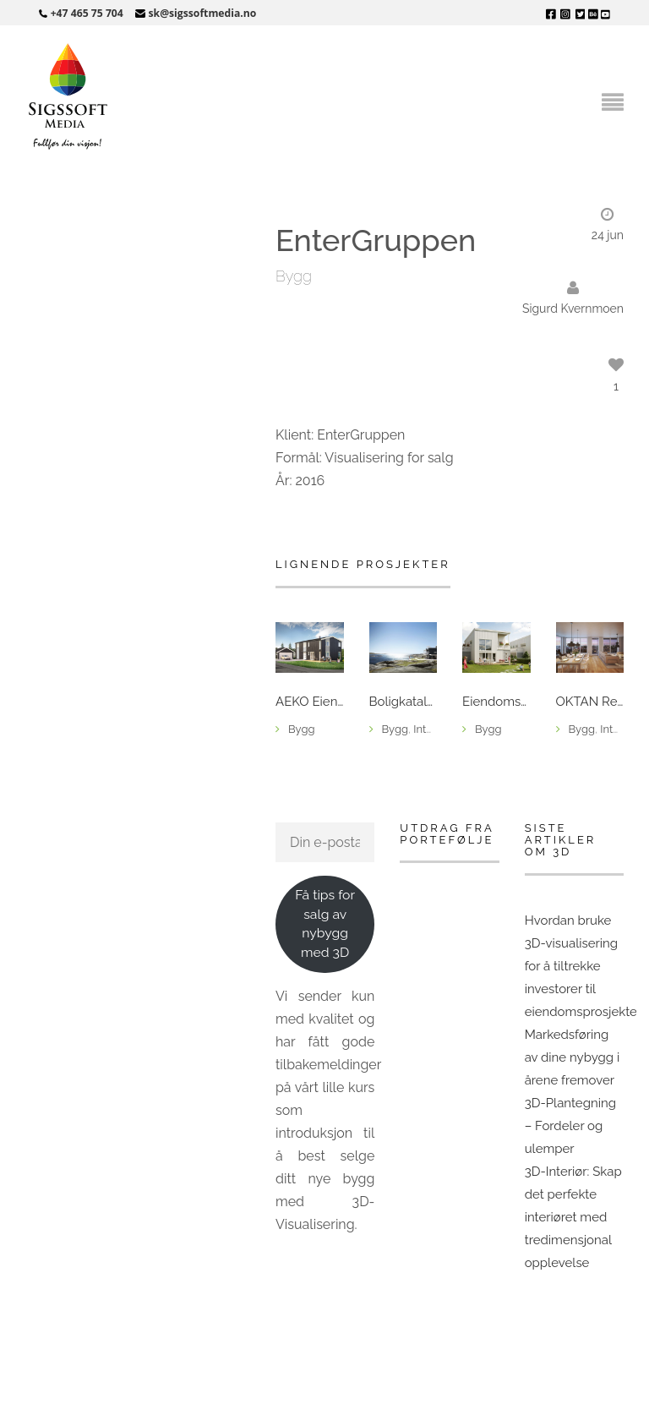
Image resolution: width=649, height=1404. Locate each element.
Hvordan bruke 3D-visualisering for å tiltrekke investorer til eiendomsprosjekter (583, 966)
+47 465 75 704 (87, 13)
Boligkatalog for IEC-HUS (403, 702)
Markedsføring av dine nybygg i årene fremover (572, 1057)
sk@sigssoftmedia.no (203, 13)
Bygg (293, 276)
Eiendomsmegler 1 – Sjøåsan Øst (496, 702)
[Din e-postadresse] (324, 842)
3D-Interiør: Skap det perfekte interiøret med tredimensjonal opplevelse (573, 1217)
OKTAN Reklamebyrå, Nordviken (590, 702)
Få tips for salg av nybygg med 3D (325, 923)
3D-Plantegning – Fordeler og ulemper (570, 1125)
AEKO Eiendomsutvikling (309, 702)
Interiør (431, 729)
